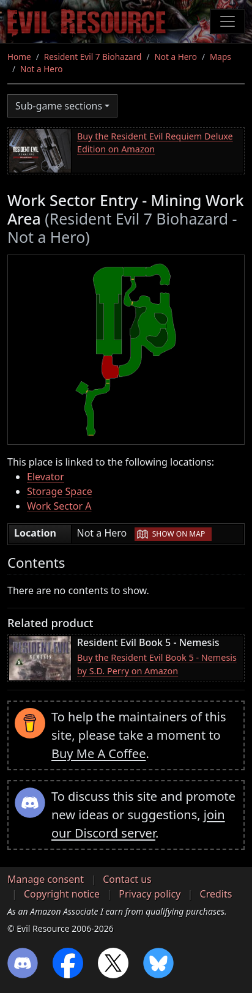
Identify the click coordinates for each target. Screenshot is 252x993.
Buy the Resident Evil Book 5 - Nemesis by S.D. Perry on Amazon (157, 664)
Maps (220, 56)
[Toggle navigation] (227, 21)
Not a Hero (175, 56)
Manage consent (45, 879)
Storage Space (59, 491)
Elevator (45, 476)
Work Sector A (59, 506)
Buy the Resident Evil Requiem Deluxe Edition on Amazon (155, 142)
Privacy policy (149, 894)
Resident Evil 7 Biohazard (93, 56)
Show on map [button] (178, 534)
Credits (216, 894)
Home (19, 56)
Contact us (127, 879)
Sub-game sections (58, 106)
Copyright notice (62, 894)
